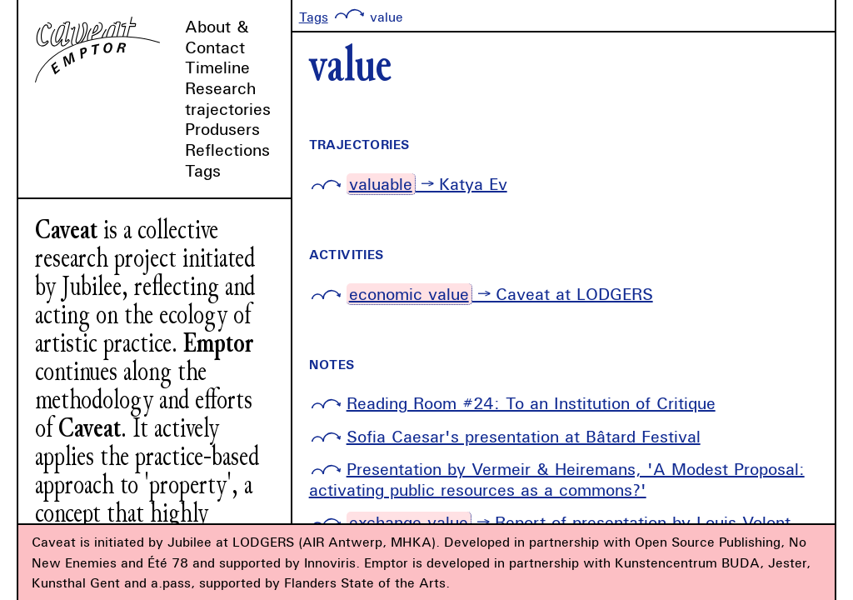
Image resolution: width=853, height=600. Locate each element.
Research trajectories (228, 98)
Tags (203, 170)
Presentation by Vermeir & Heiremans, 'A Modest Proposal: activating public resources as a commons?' (557, 479)
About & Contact (217, 37)
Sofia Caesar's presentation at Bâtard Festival (524, 436)
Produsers (222, 128)
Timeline (217, 67)
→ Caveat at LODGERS (500, 294)
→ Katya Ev (427, 184)
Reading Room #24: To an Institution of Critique (531, 402)
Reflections (227, 149)
